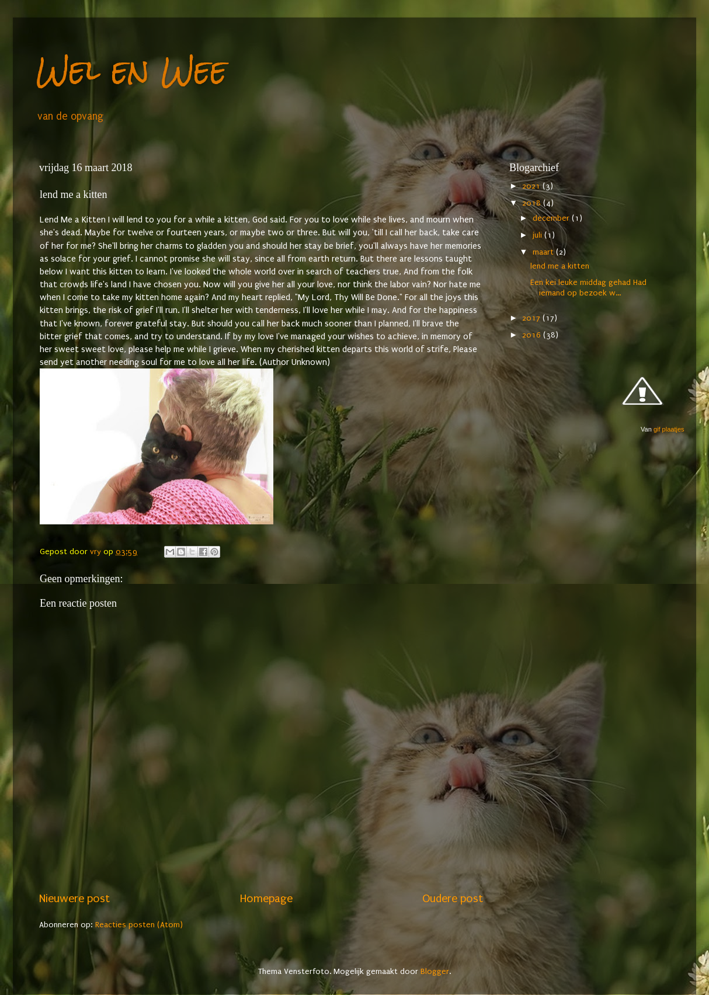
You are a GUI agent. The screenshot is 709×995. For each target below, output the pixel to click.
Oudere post (452, 898)
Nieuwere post (74, 898)
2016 (532, 335)
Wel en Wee (131, 70)
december (552, 218)
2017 (532, 318)
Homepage (266, 898)
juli (538, 235)
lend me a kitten (559, 266)
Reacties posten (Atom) (139, 925)
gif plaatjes (669, 429)
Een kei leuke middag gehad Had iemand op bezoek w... (588, 287)
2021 (532, 186)
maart (544, 252)
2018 (532, 203)
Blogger (434, 971)
